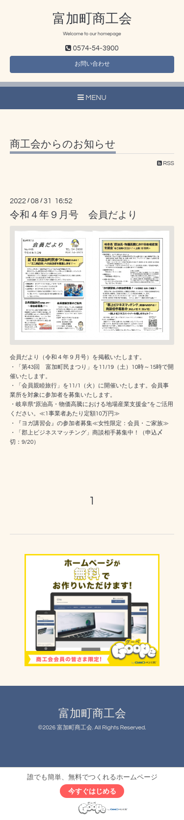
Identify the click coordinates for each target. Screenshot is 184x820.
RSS (165, 163)
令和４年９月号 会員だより (73, 215)
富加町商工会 (92, 19)
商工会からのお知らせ (63, 144)
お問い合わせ (92, 64)
